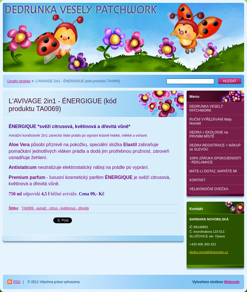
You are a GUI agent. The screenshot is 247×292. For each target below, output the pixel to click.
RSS (16, 282)
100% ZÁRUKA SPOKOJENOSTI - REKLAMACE (215, 160)
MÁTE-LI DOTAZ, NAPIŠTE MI (213, 171)
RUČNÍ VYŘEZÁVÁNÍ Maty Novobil (210, 121)
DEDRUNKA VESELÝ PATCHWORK (206, 108)
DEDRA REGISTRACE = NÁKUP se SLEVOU (215, 147)
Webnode (232, 282)
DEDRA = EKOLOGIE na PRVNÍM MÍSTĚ (208, 134)
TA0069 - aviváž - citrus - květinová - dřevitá (55, 208)
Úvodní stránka (19, 81)
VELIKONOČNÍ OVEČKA (208, 189)
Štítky (13, 208)
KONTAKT (197, 180)
